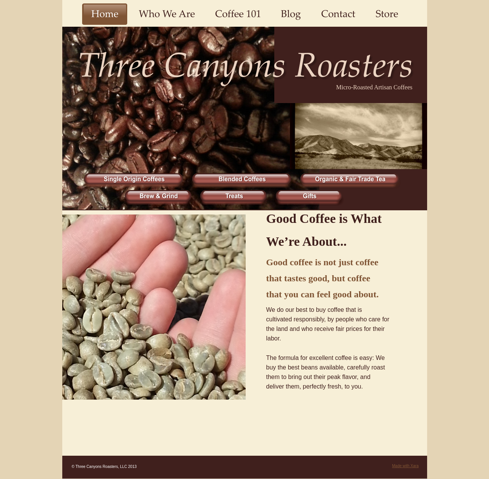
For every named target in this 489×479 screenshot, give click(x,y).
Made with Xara (405, 466)
